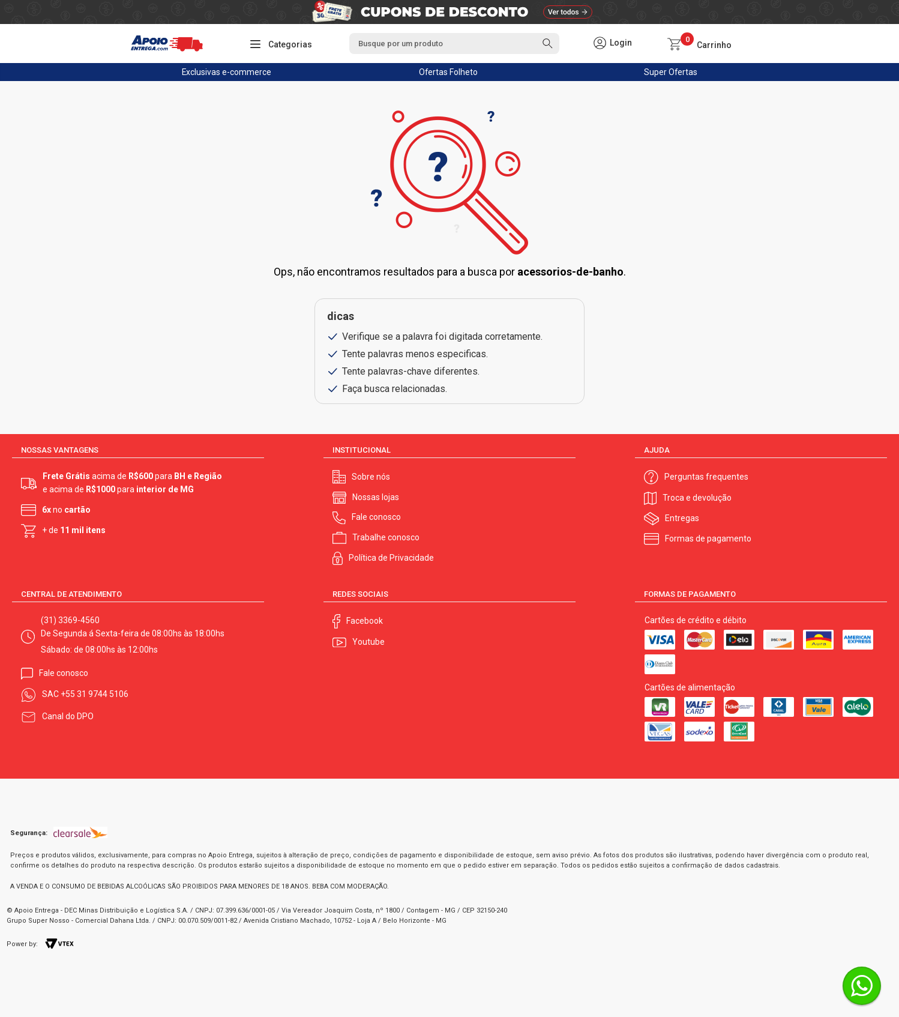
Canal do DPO (68, 716)
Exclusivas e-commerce (227, 72)
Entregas (682, 518)
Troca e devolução (697, 497)
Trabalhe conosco (385, 537)
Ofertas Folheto (448, 72)
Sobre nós (371, 476)
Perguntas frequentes (706, 476)
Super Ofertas (671, 72)
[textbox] (454, 43)
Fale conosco (376, 517)
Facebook (364, 621)
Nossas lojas (375, 497)
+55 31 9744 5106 (94, 694)
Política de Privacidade (391, 558)
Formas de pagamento (708, 538)
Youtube (368, 642)
